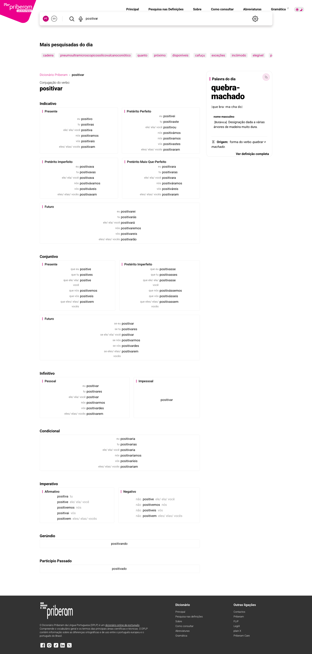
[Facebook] (43, 647)
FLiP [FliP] (236, 621)
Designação (236, 122)
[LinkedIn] (63, 647)
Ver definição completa (252, 154)
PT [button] (45, 18)
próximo (160, 55)
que (215, 107)
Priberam (239, 616)
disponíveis (180, 55)
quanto (142, 55)
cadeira (48, 55)
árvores (219, 127)
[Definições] (255, 18)
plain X (237, 631)
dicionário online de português (122, 625)
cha (234, 107)
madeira (235, 127)
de (227, 127)
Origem (222, 142)
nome (217, 116)
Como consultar (222, 9)
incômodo (239, 55)
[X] (69, 647)
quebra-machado (228, 92)
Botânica (220, 122)
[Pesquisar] (72, 18)
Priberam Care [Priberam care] (242, 635)
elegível (258, 55)
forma (234, 142)
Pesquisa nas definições (189, 616)
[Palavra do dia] (266, 77)
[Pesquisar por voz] (81, 18)
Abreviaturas (252, 9)
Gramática (280, 9)
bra (221, 107)
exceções (218, 55)
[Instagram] (49, 647)
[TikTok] (56, 647)
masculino (227, 116)
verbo (248, 142)
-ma (227, 107)
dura (254, 127)
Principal (132, 9)
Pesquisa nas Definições (165, 9)
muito (246, 127)
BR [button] (54, 18)
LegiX (237, 626)
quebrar (257, 142)
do (240, 107)
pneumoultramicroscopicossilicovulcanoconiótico (95, 55)
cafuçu (200, 55)
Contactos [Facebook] (239, 611)
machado (218, 147)
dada (249, 122)
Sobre (197, 9)
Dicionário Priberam (53, 75)
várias (260, 122)
